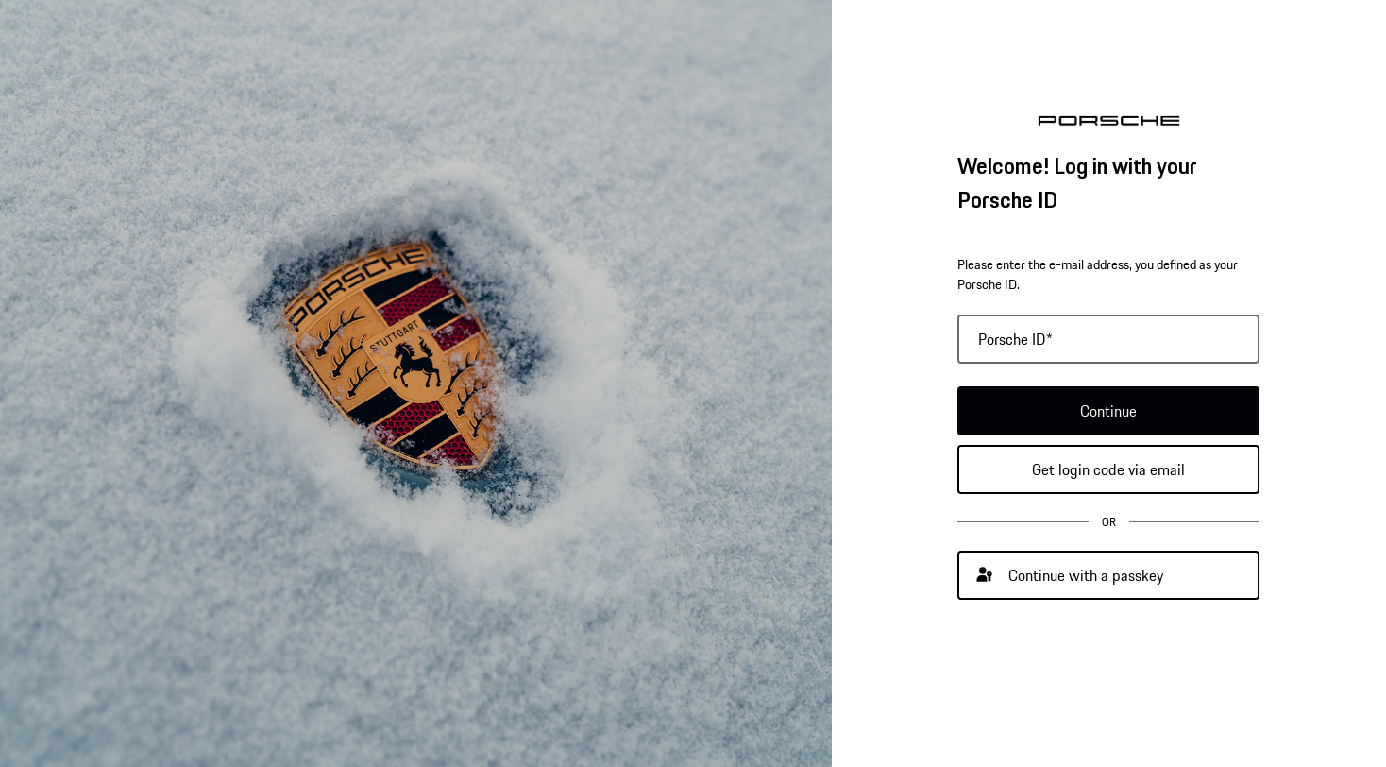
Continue (1108, 411)
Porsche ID (1015, 339)
